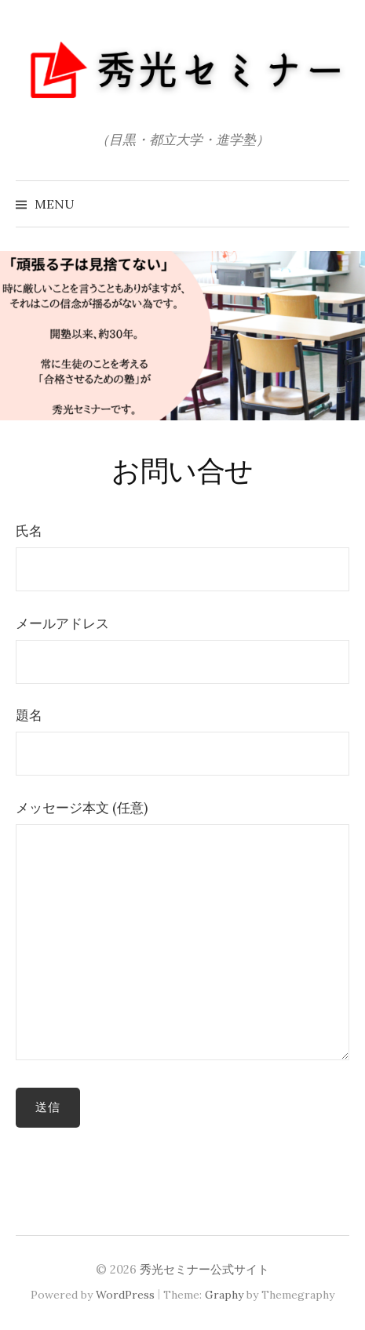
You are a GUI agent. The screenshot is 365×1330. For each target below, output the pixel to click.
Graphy (224, 1295)
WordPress (125, 1295)
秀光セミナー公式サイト (204, 1269)
